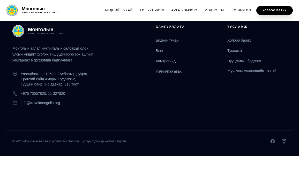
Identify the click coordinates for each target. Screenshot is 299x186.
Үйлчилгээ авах (169, 71)
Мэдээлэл (215, 10)
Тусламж (234, 51)
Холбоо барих (275, 10)
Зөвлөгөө (241, 10)
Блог (159, 51)
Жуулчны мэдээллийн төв (251, 71)
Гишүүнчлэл (152, 10)
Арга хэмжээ (184, 10)
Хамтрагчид (166, 61)
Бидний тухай (119, 10)
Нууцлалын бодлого (244, 61)
